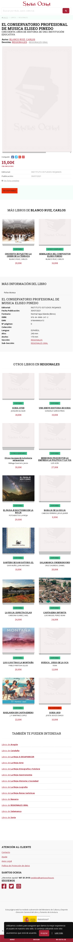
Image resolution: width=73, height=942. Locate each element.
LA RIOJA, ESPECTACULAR (18, 612)
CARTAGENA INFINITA (54, 612)
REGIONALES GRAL (38, 42)
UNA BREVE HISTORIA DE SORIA (55, 408)
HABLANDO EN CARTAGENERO (18, 712)
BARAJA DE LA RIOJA (55, 510)
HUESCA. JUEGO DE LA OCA (55, 662)
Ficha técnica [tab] (9, 292)
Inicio (5, 17)
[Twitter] (11, 886)
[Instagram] (18, 886)
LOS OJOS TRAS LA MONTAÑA (18, 662)
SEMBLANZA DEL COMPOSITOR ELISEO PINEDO (55, 255)
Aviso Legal (7, 861)
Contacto (6, 852)
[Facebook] (4, 886)
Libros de (10, 744)
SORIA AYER (18, 408)
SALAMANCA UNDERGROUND (55, 562)
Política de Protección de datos (16, 865)
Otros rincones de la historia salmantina (18, 459)
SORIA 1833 (54, 712)
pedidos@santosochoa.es (42, 877)
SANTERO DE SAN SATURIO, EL (18, 562)
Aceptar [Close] (44, 933)
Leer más (59, 933)
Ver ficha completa (10, 180)
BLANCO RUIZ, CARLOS (22, 39)
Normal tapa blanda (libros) (43, 314)
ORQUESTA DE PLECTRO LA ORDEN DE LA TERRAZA (18, 255)
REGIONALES (19, 42)
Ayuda (4, 856)
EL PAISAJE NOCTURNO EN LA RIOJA (18, 511)
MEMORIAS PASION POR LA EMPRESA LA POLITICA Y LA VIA (54, 459)
